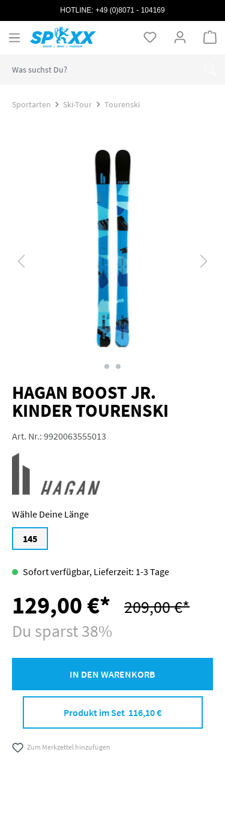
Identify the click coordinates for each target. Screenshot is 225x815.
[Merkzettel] (150, 37)
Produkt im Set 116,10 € (112, 712)
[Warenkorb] (210, 37)
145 (30, 539)
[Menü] (14, 38)
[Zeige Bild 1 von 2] (106, 366)
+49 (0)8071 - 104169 (130, 10)
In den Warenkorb (112, 674)
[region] (112, 260)
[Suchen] (210, 70)
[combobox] (98, 70)
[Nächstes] (204, 259)
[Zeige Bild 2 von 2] (118, 366)
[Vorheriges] (21, 259)
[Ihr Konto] (180, 37)
